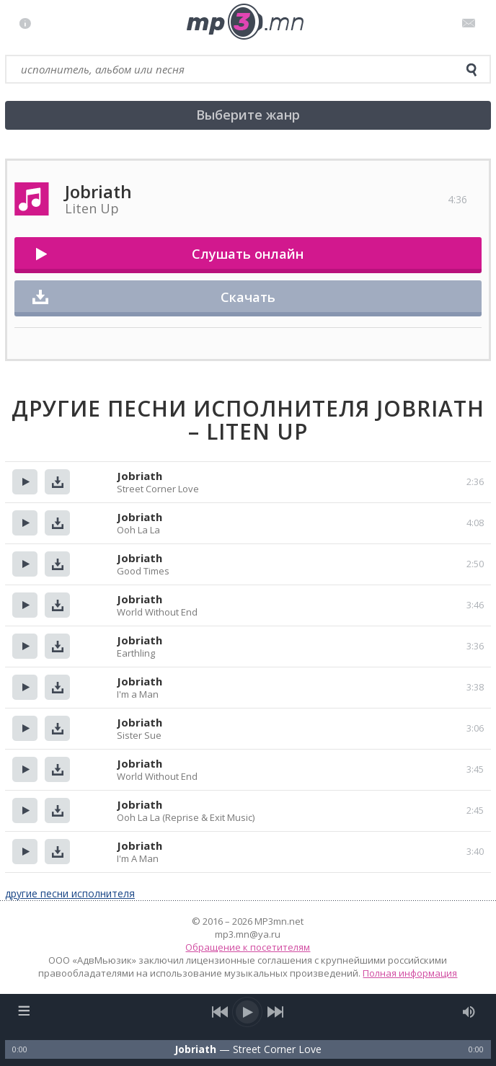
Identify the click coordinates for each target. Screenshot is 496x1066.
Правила (28, 23)
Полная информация (410, 973)
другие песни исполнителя (70, 893)
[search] (471, 69)
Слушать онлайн (248, 253)
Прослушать (24, 481)
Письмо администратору (471, 23)
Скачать (248, 297)
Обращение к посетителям (247, 947)
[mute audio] (469, 1012)
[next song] (275, 1012)
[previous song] (220, 1012)
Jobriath (139, 475)
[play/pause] (248, 1012)
